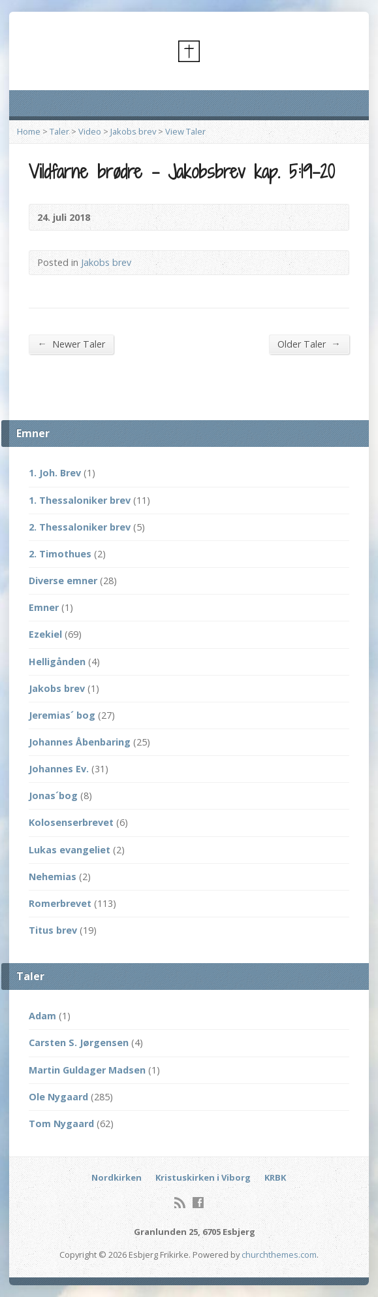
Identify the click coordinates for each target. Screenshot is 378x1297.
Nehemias (52, 876)
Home (28, 131)
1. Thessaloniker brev (80, 500)
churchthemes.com (279, 1254)
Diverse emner (63, 580)
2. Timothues (60, 554)
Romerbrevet (60, 903)
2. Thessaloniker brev (80, 527)
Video (89, 131)
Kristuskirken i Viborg (203, 1177)
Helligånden (57, 661)
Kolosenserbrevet (71, 822)
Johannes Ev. (59, 769)
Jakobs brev (133, 131)
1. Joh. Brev (55, 473)
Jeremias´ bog (62, 715)
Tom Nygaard (61, 1123)
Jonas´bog (53, 795)
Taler (59, 131)
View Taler (185, 131)
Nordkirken (116, 1177)
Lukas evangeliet (69, 850)
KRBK (275, 1177)
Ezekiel (45, 634)
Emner (44, 607)
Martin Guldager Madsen (87, 1070)
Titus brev (53, 930)
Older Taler (308, 343)
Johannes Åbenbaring (80, 742)
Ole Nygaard (58, 1097)
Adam (42, 1016)
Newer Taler (70, 343)
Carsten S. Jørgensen (79, 1042)
